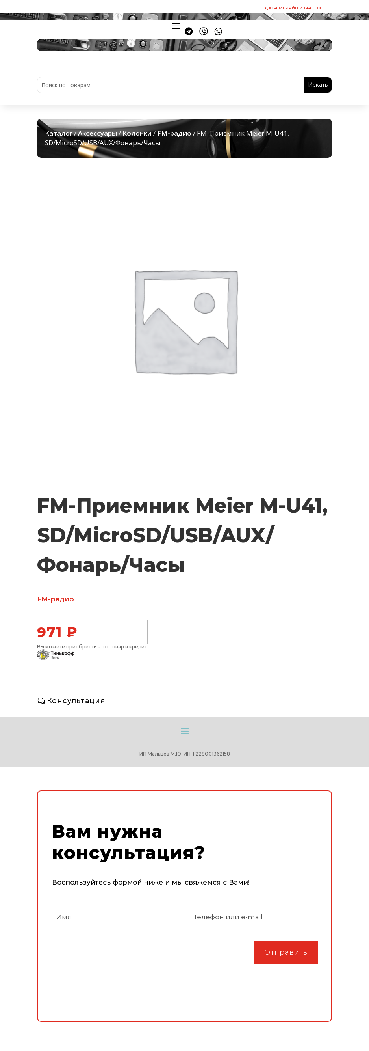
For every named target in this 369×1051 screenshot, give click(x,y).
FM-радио (174, 133)
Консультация (76, 700)
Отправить (286, 952)
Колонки (137, 133)
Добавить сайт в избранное (294, 8)
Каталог (58, 133)
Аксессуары (97, 133)
